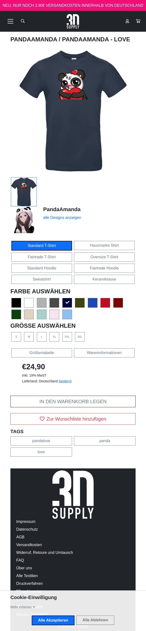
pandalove (41, 441)
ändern (65, 381)
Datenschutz (27, 529)
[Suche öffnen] (23, 21)
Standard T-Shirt (42, 246)
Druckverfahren (29, 583)
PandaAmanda (34, 39)
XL (54, 336)
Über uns (24, 568)
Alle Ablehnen (95, 620)
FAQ (20, 560)
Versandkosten (29, 545)
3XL (79, 336)
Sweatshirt (42, 279)
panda (104, 441)
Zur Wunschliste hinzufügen (73, 419)
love (41, 452)
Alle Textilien (27, 576)
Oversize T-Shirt (104, 257)
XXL (67, 336)
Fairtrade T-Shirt (42, 257)
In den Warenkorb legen (72, 401)
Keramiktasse (104, 279)
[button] (138, 21)
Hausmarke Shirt (104, 245)
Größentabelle (41, 353)
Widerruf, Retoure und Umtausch (44, 552)
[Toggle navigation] (10, 21)
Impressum (25, 522)
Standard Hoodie (41, 268)
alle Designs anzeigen (62, 217)
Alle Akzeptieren (53, 620)
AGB (20, 537)
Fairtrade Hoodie (104, 268)
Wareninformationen (104, 353)
